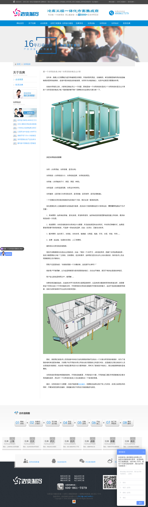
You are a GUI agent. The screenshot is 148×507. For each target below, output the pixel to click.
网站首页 (20, 23)
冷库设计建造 (67, 23)
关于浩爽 (32, 23)
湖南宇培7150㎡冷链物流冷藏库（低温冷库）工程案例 (24, 136)
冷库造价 (103, 23)
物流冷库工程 (79, 478)
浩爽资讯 (79, 23)
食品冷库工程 (79, 476)
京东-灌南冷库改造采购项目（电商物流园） (24, 124)
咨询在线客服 (34, 462)
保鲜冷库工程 (65, 478)
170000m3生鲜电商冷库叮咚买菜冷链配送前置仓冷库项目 (24, 128)
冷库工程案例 (121, 2)
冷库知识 (114, 23)
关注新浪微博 (90, 462)
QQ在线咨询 (61, 462)
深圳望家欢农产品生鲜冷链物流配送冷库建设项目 (24, 140)
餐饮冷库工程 (65, 480)
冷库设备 (91, 23)
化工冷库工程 (79, 480)
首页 (19, 64)
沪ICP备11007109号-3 (85, 496)
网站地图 (112, 2)
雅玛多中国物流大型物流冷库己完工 (24, 143)
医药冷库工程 (65, 476)
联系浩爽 (131, 2)
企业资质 (43, 23)
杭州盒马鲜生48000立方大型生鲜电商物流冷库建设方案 (25, 120)
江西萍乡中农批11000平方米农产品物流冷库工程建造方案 (25, 132)
